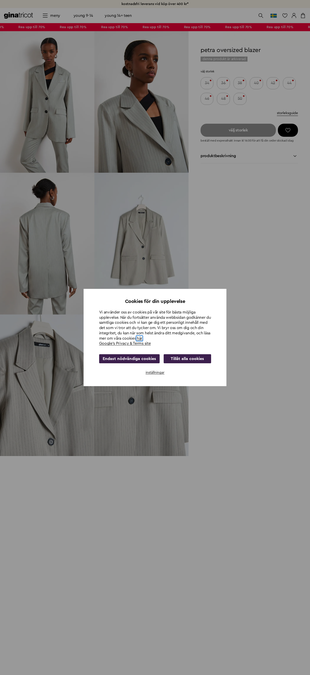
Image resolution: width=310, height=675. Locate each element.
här (139, 338)
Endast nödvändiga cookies (128, 359)
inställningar (155, 372)
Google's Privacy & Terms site (125, 343)
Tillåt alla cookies (186, 359)
